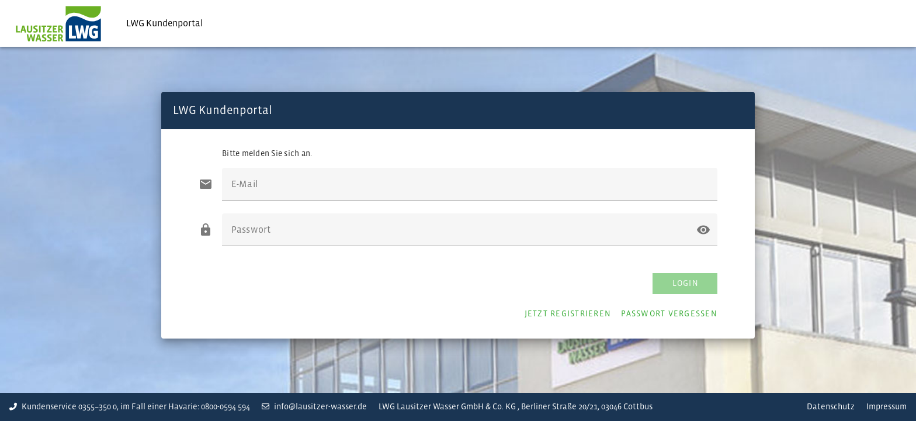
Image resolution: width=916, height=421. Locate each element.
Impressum (886, 406)
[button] (703, 230)
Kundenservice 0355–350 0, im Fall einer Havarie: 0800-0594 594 (129, 406)
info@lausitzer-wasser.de (314, 406)
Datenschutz (831, 406)
